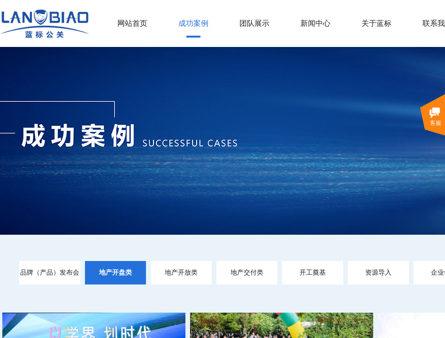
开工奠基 (312, 272)
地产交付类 (246, 272)
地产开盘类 (115, 272)
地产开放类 (181, 272)
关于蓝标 (376, 23)
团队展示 (254, 23)
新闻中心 (315, 23)
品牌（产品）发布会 (49, 272)
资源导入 (378, 272)
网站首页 (132, 23)
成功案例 (193, 23)
